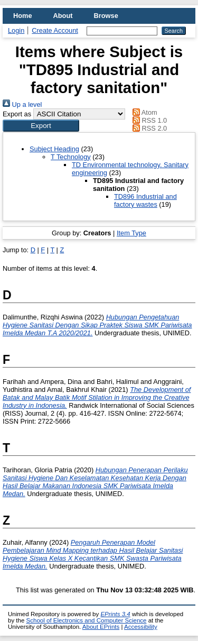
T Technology (71, 157)
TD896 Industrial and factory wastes (145, 200)
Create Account (55, 30)
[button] (41, 126)
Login (16, 30)
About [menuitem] (63, 16)
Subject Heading (54, 149)
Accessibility (140, 627)
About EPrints (100, 627)
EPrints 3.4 (115, 614)
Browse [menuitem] (106, 16)
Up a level (22, 104)
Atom (143, 112)
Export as (17, 114)
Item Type (131, 233)
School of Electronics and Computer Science (86, 620)
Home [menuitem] (22, 16)
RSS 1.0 (148, 120)
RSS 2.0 (148, 128)
